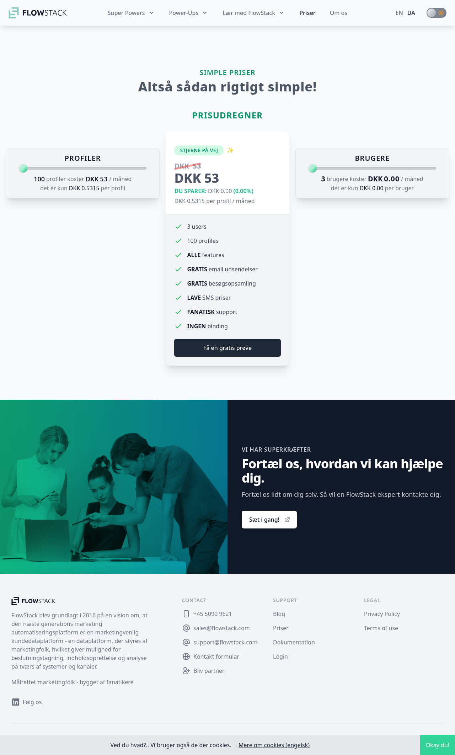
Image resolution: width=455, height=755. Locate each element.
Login (280, 656)
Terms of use (381, 628)
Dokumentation (294, 642)
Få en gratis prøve (227, 348)
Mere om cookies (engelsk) (274, 745)
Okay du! (437, 745)
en (399, 13)
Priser (307, 13)
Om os (338, 13)
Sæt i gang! (270, 519)
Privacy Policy (382, 614)
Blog (279, 614)
